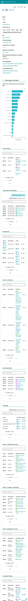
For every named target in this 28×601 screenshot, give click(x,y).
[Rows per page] (12, 177)
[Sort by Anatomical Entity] (25, 375)
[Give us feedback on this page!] (26, 599)
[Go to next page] (14, 221)
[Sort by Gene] (6, 157)
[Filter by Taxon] (17, 198)
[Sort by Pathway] (20, 289)
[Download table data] (9, 183)
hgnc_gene (5, 52)
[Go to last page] (16, 221)
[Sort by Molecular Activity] (25, 452)
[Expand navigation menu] (26, 1)
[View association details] (25, 161)
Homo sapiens (6, 24)
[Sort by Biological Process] (25, 536)
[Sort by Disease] (20, 157)
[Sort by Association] (14, 157)
